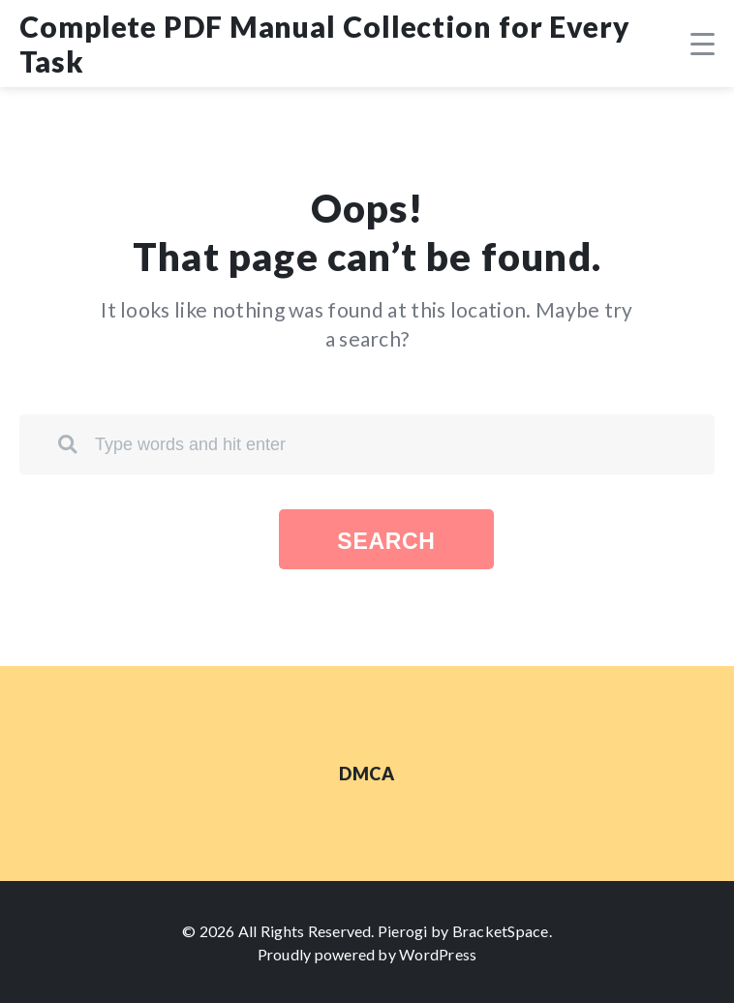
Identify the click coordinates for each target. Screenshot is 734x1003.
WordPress (437, 954)
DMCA (366, 773)
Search (386, 541)
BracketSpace (500, 931)
